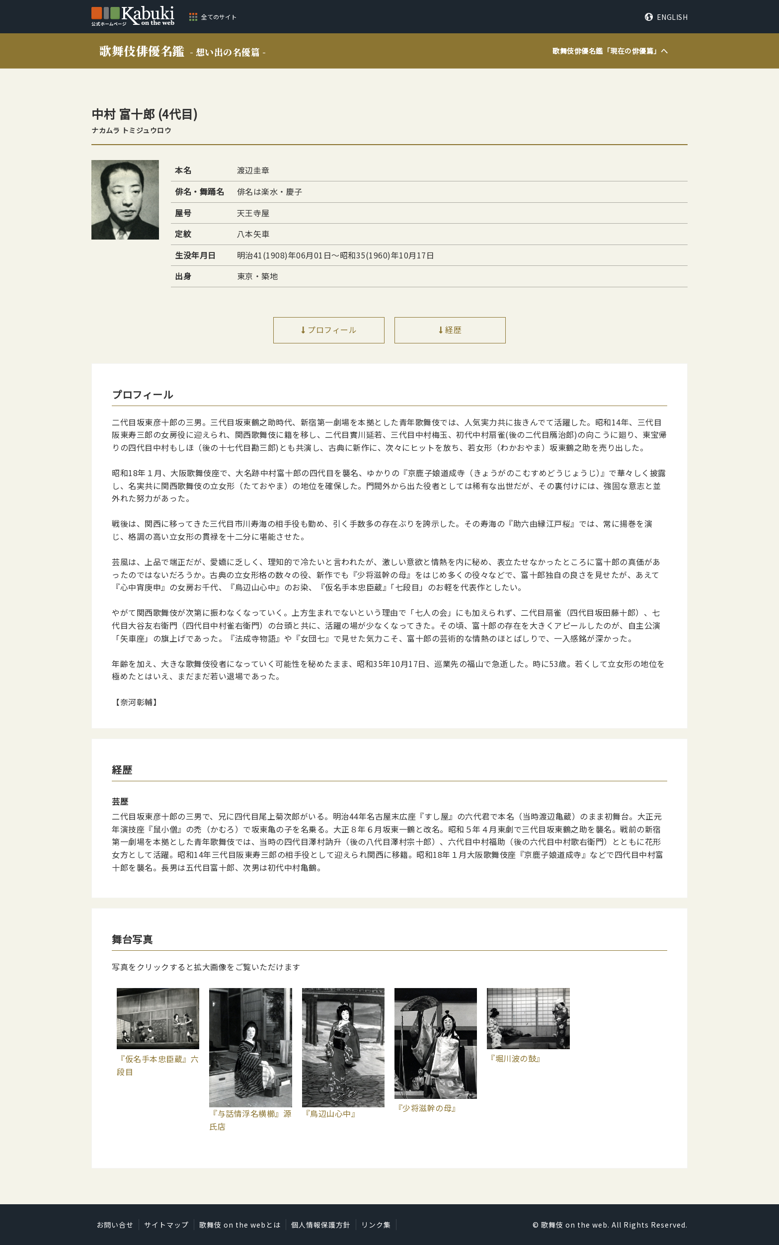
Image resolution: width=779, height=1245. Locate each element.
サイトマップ (166, 1225)
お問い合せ (115, 1225)
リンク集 (376, 1225)
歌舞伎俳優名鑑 (182, 50)
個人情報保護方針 (321, 1225)
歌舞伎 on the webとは (240, 1225)
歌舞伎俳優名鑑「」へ (610, 50)
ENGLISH (672, 16)
